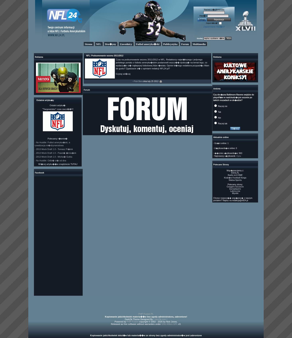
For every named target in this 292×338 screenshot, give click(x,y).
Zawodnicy (126, 44)
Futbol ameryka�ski (147, 44)
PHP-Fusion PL (146, 314)
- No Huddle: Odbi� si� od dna (50, 160)
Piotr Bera (138, 81)
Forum (185, 44)
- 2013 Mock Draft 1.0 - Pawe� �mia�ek (55, 153)
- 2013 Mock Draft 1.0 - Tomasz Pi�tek (54, 149)
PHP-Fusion (133, 321)
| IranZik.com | (160, 319)
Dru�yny (110, 44)
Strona (88, 44)
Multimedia (199, 44)
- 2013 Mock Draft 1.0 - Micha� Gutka (53, 157)
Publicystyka (170, 44)
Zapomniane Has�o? (214, 26)
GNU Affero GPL (169, 324)
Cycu (238, 156)
